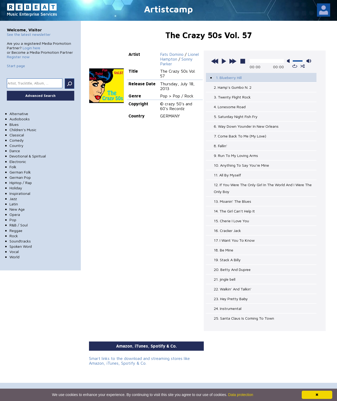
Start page (16, 65)
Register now (18, 57)
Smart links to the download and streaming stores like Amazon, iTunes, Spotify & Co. (139, 360)
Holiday (15, 188)
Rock (13, 236)
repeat (294, 66)
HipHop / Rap (20, 182)
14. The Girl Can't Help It (234, 211)
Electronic (17, 161)
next (232, 61)
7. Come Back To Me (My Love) (240, 136)
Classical (16, 135)
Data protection (240, 395)
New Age (17, 209)
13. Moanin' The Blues (232, 201)
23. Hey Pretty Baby (231, 298)
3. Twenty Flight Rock (232, 97)
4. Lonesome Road (230, 107)
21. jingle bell (224, 279)
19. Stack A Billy (227, 260)
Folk (12, 167)
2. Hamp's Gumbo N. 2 (232, 87)
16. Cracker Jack (227, 230)
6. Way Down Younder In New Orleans (246, 126)
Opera (14, 214)
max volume (308, 61)
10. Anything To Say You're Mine (241, 165)
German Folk (20, 172)
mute (289, 61)
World (14, 257)
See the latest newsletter (29, 34)
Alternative (18, 113)
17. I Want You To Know (234, 240)
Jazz (13, 198)
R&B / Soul (18, 225)
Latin (13, 204)
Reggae (15, 230)
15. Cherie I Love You (231, 221)
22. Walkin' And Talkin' (232, 289)
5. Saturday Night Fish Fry (235, 116)
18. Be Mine (223, 250)
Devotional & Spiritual (27, 156)
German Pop (20, 177)
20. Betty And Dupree (232, 269)
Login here (31, 48)
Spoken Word (20, 246)
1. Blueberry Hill (229, 77)
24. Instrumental (227, 308)
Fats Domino (172, 54)
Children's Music (22, 129)
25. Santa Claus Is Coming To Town (244, 318)
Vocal (14, 251)
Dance (14, 150)
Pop (12, 219)
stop (242, 61)
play (224, 61)
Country (16, 145)
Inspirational (19, 193)
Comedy (16, 140)
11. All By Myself (227, 175)
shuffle (302, 66)
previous (215, 61)
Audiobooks (19, 119)
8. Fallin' (220, 145)
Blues (14, 124)
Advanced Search (40, 95)
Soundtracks (20, 241)
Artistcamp (168, 8)
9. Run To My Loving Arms (236, 155)
